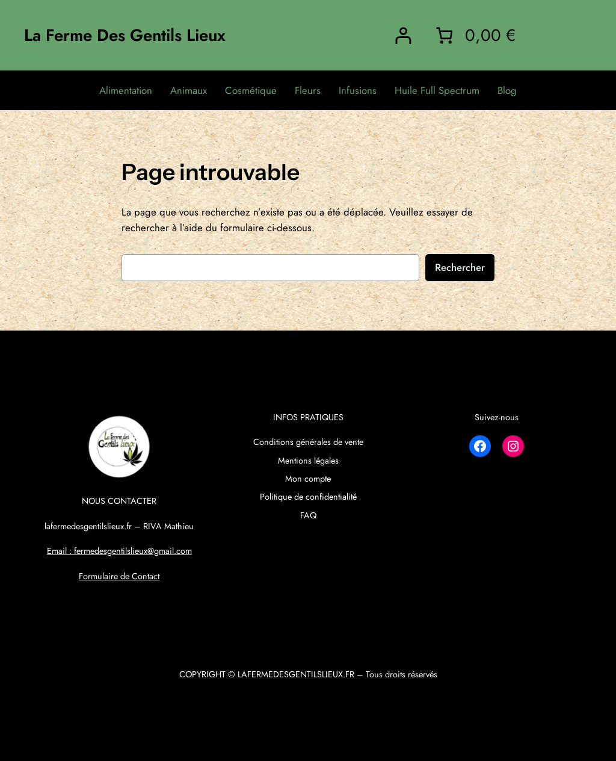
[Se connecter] (403, 35)
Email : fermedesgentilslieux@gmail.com (119, 551)
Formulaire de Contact (119, 576)
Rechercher (460, 267)
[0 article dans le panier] (474, 35)
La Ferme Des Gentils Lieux (125, 35)
